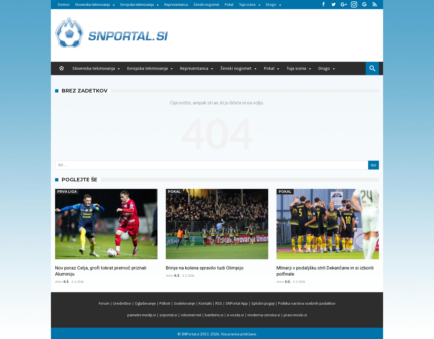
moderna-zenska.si (263, 314)
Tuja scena (247, 4)
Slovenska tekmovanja (92, 4)
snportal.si (168, 314)
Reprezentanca (176, 4)
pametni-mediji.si (141, 314)
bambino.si (214, 314)
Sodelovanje (184, 303)
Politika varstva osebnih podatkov (306, 303)
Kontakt (205, 303)
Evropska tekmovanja (137, 4)
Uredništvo (122, 303)
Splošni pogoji (263, 303)
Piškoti (164, 303)
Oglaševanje (145, 303)
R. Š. (66, 281)
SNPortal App (237, 303)
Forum (104, 303)
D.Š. (287, 281)
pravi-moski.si (295, 314)
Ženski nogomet (206, 4)
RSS (218, 303)
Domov (63, 4)
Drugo (271, 4)
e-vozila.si (235, 314)
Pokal (229, 4)
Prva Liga (67, 191)
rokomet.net (191, 314)
